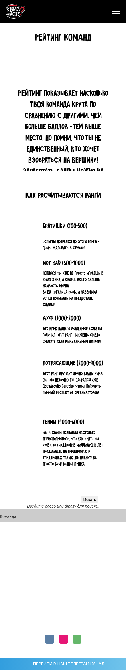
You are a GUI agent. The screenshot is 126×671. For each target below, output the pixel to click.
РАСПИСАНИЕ (63, 572)
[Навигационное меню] (116, 11)
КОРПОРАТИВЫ (63, 606)
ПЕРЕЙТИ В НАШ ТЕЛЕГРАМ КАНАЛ (68, 663)
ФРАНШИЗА (63, 594)
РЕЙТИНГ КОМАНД (63, 583)
